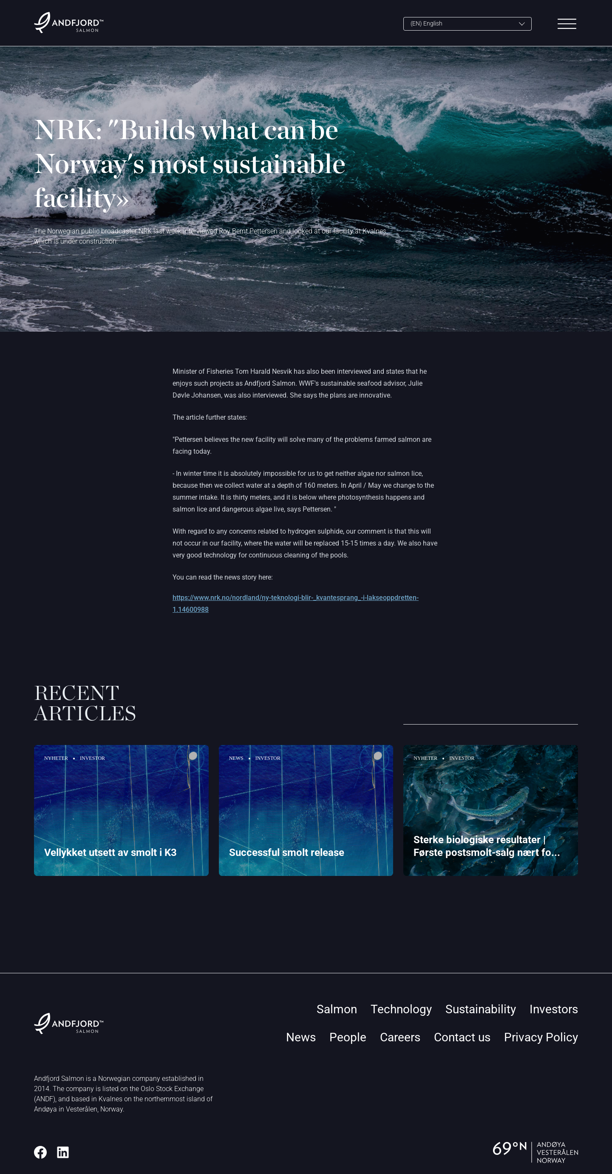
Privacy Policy (541, 1037)
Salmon (337, 1009)
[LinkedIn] (63, 1152)
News (301, 1037)
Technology (401, 1009)
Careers (400, 1037)
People (347, 1037)
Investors (554, 1009)
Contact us (462, 1037)
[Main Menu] (567, 24)
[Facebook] (40, 1152)
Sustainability (480, 1009)
